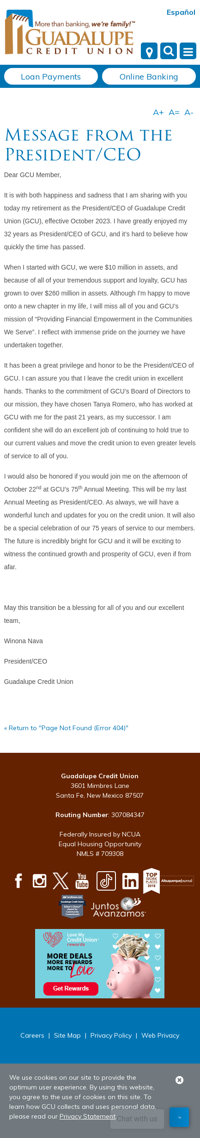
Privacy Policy (111, 1035)
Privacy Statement (87, 1116)
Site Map (67, 1035)
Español (181, 12)
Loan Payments (51, 76)
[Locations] (149, 51)
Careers (32, 1035)
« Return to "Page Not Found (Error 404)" (66, 728)
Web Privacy (160, 1035)
